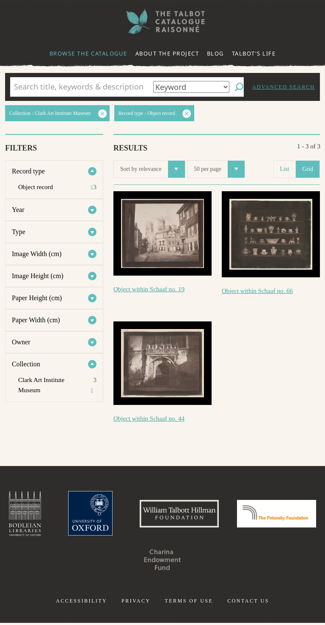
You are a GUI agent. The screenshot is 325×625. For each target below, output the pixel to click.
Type (18, 231)
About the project (167, 53)
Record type (28, 171)
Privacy (136, 603)
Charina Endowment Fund (205, 561)
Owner (21, 342)
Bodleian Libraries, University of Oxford (61, 514)
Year (18, 209)
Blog (215, 53)
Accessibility (81, 603)
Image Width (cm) (36, 253)
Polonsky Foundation (119, 561)
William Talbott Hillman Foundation (221, 515)
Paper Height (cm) (37, 297)
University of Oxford (128, 514)
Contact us (248, 603)
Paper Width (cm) (36, 320)
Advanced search (283, 87)
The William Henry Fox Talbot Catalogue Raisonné (162, 21)
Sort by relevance (152, 169)
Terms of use (189, 603)
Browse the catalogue (88, 53)
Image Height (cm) (37, 275)
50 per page (219, 169)
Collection (26, 364)
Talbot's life (254, 53)
